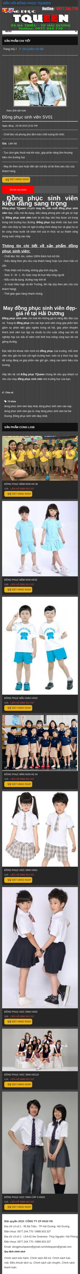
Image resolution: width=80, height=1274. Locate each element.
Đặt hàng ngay (19, 179)
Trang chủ (9, 49)
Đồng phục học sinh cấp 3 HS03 (24, 1197)
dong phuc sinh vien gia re (19, 411)
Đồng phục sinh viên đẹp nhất (30, 416)
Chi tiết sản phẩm (18, 190)
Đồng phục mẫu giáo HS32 (21, 698)
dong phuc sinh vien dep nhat (21, 406)
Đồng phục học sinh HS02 (21, 1011)
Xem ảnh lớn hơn (16, 110)
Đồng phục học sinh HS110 (21, 1074)
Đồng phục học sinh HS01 (21, 870)
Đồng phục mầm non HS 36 (21, 484)
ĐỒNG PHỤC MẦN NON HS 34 (21, 774)
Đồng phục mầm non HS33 (20, 579)
